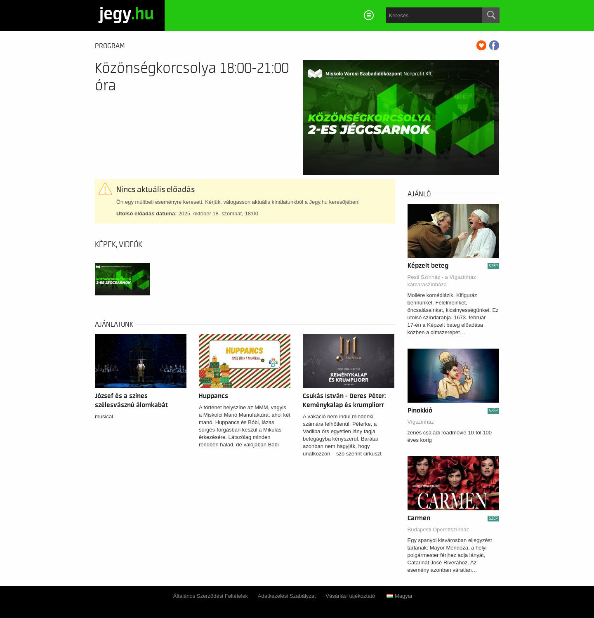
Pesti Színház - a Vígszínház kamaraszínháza (442, 281)
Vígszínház (421, 422)
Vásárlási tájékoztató (350, 596)
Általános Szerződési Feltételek (210, 596)
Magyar (399, 596)
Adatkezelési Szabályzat (287, 596)
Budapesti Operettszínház (438, 529)
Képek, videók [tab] (118, 244)
